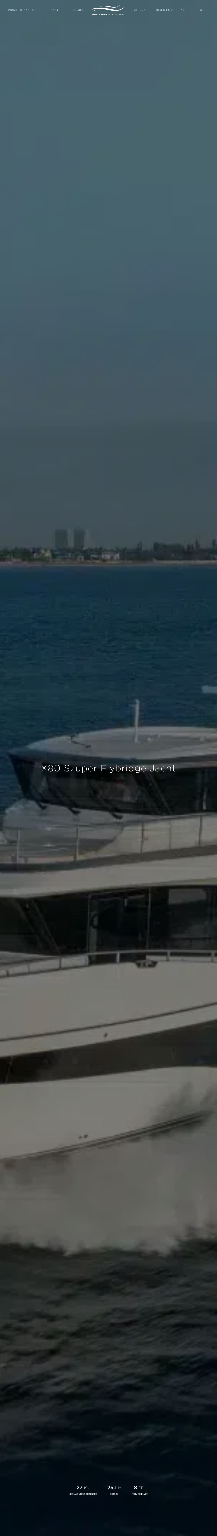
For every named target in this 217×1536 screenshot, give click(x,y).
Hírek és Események (172, 10)
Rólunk (139, 10)
